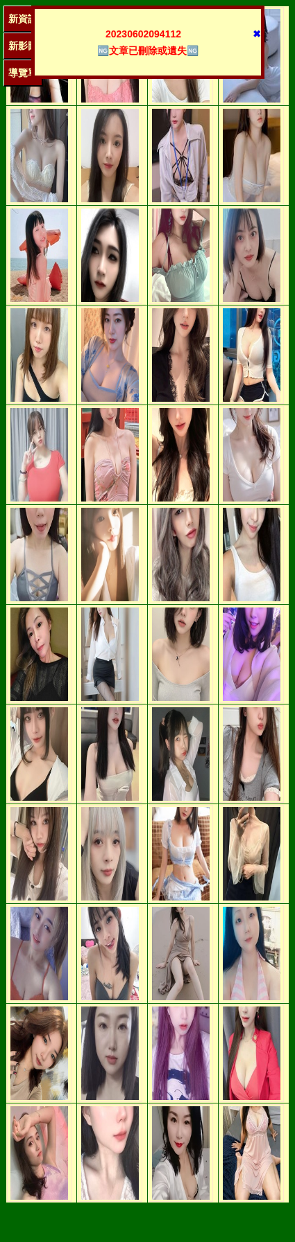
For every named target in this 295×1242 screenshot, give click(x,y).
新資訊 (22, 18)
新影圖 (22, 45)
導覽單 (22, 72)
